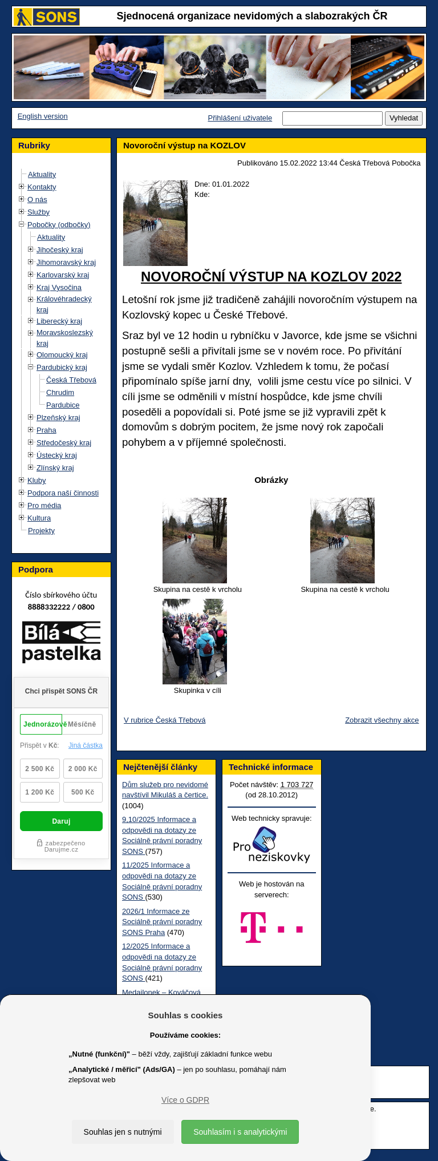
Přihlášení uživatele (240, 118)
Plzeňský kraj (58, 417)
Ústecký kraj (56, 455)
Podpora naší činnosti (63, 493)
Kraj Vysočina (59, 287)
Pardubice (63, 405)
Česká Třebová (71, 380)
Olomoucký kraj (62, 354)
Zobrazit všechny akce (382, 720)
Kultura (39, 518)
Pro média (44, 505)
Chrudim (60, 392)
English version (43, 116)
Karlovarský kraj (62, 275)
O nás (37, 199)
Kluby (36, 480)
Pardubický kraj (61, 367)
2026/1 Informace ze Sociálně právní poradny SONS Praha (162, 922)
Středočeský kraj (63, 442)
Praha (46, 430)
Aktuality (42, 174)
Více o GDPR (185, 1099)
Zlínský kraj (55, 467)
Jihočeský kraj (59, 249)
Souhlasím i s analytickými (240, 1131)
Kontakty (41, 187)
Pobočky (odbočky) (59, 224)
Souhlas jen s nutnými (123, 1131)
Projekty (41, 530)
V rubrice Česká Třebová (165, 720)
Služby (38, 212)
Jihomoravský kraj (66, 262)
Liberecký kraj (59, 321)
